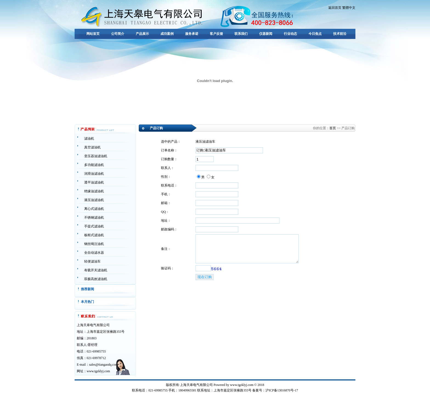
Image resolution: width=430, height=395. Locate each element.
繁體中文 (348, 8)
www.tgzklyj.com (98, 371)
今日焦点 (315, 34)
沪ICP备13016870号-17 (281, 390)
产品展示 (142, 34)
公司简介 (117, 34)
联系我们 (241, 34)
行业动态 (290, 34)
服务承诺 (191, 34)
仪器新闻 (265, 34)
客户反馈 (216, 34)
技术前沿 (339, 34)
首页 (332, 128)
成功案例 (167, 34)
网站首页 (93, 34)
